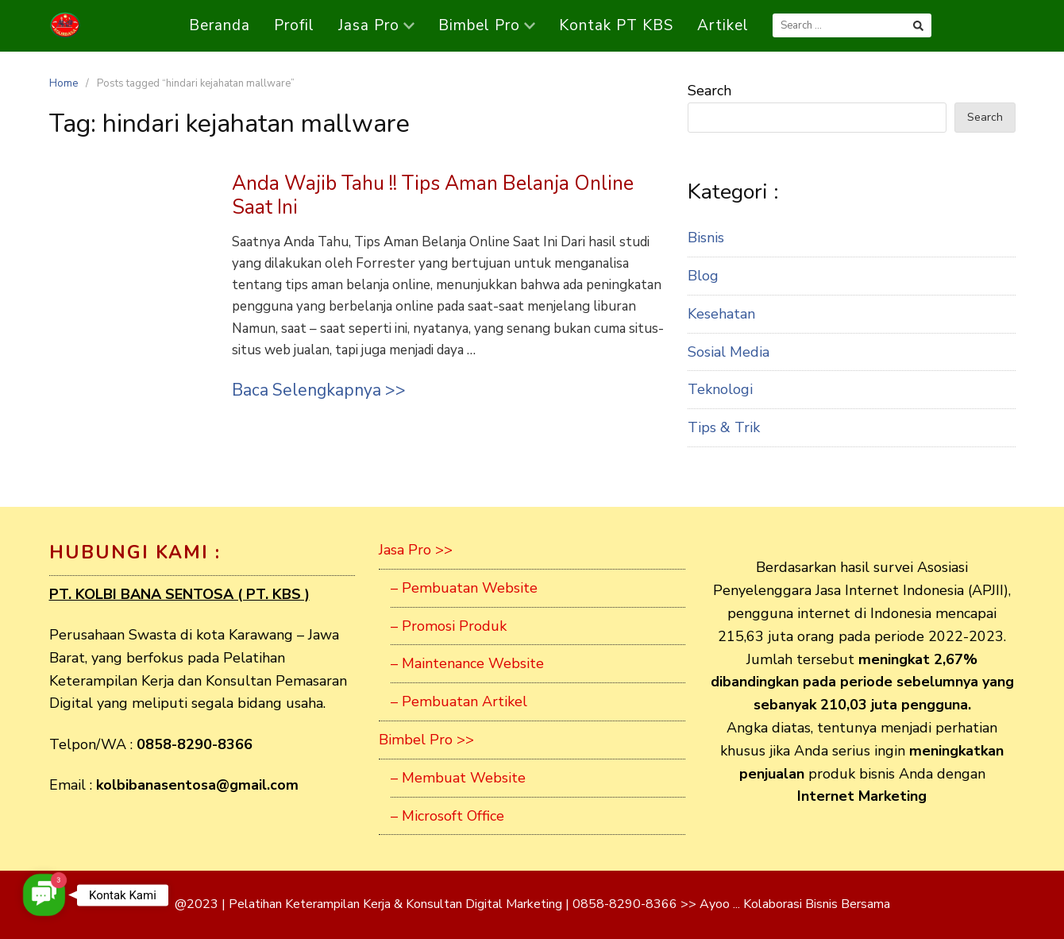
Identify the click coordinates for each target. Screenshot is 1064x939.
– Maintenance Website (467, 663)
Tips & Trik (724, 427)
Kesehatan (721, 313)
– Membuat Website (458, 777)
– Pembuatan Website (464, 587)
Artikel (723, 25)
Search (709, 90)
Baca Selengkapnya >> (319, 390)
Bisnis (706, 237)
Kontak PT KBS (616, 25)
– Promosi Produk (449, 626)
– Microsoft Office (447, 815)
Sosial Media (728, 351)
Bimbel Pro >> (426, 739)
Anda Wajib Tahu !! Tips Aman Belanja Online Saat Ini (433, 195)
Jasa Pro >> (416, 549)
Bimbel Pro (486, 25)
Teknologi (720, 389)
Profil (294, 25)
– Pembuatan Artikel (459, 701)
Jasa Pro (376, 25)
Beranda (219, 25)
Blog (703, 275)
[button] (44, 895)
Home (63, 83)
